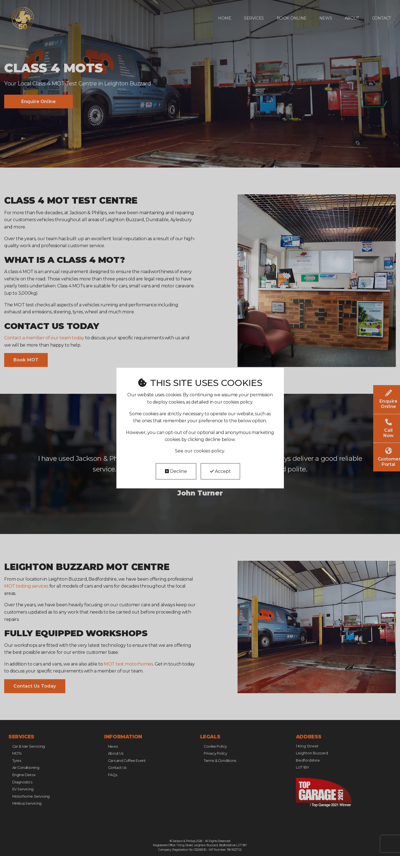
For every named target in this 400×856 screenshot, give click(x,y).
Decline (176, 471)
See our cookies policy (199, 451)
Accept (220, 471)
